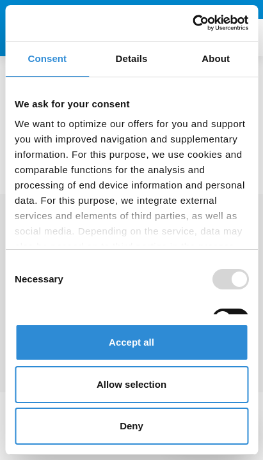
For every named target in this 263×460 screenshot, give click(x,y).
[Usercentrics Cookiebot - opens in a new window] (192, 23)
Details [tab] (132, 58)
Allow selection (131, 384)
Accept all (131, 342)
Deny (131, 425)
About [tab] (216, 58)
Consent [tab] (47, 58)
